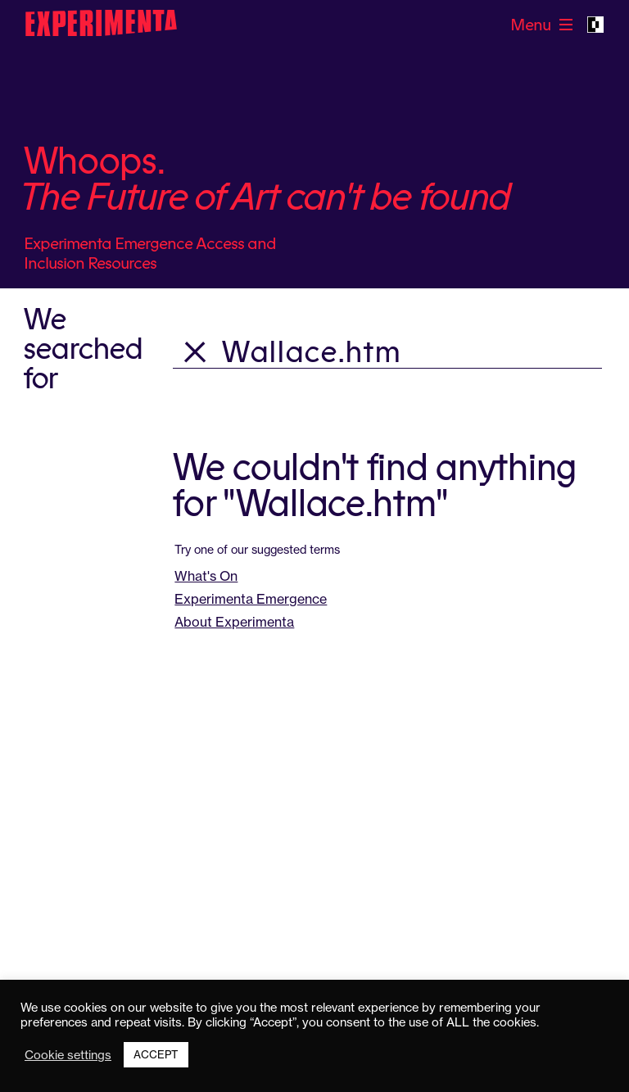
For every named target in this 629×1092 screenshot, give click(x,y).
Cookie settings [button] (68, 1055)
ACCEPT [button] (156, 1054)
